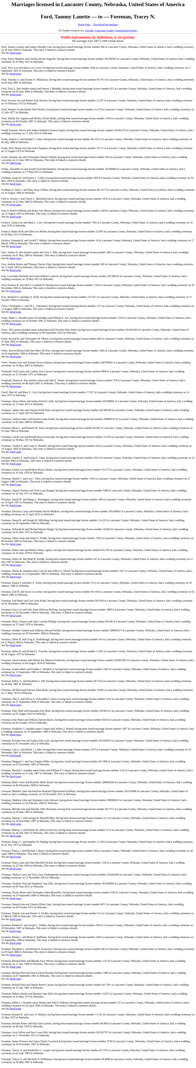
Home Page (84, 24)
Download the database (105, 24)
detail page (15, 52)
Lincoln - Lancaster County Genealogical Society (111, 30)
